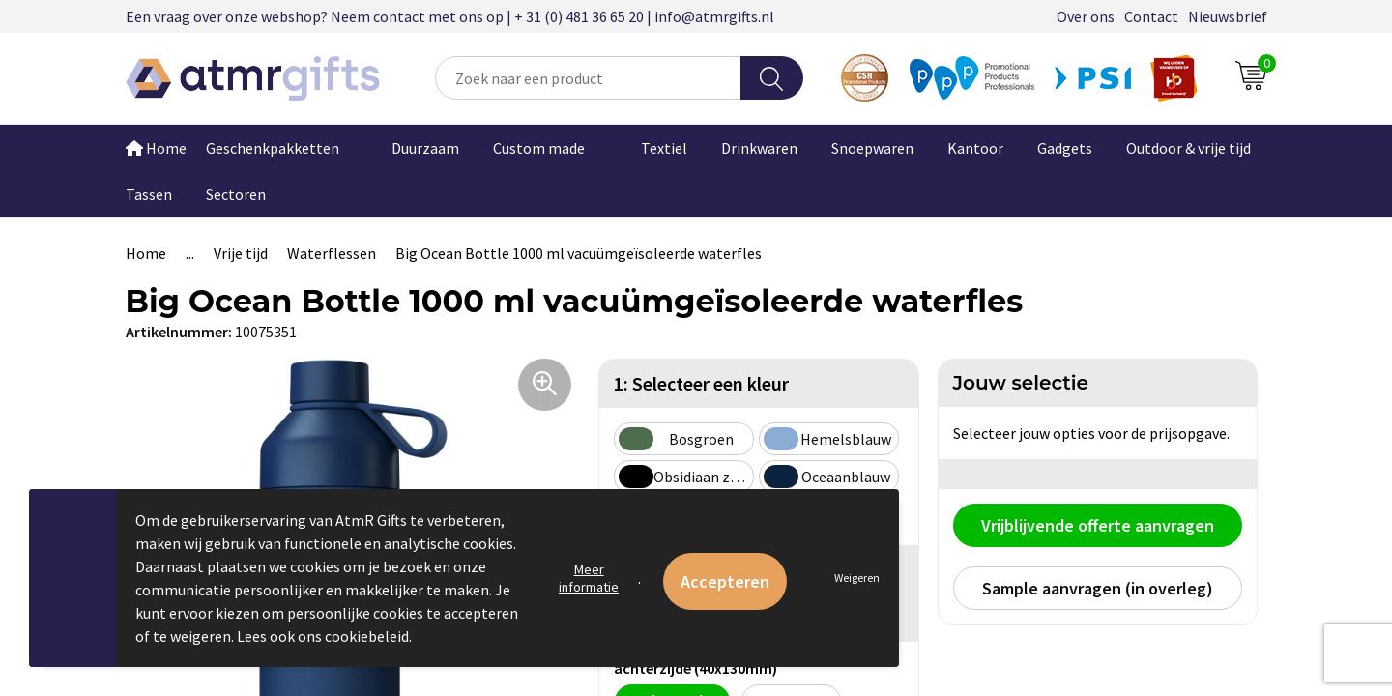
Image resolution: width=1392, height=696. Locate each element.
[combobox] (588, 78)
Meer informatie (589, 578)
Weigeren (857, 577)
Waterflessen (331, 253)
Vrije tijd (241, 253)
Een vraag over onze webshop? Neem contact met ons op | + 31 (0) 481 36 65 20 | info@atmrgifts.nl (450, 16)
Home (156, 148)
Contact (1151, 16)
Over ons (1086, 16)
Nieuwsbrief (1227, 16)
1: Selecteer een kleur (701, 383)
